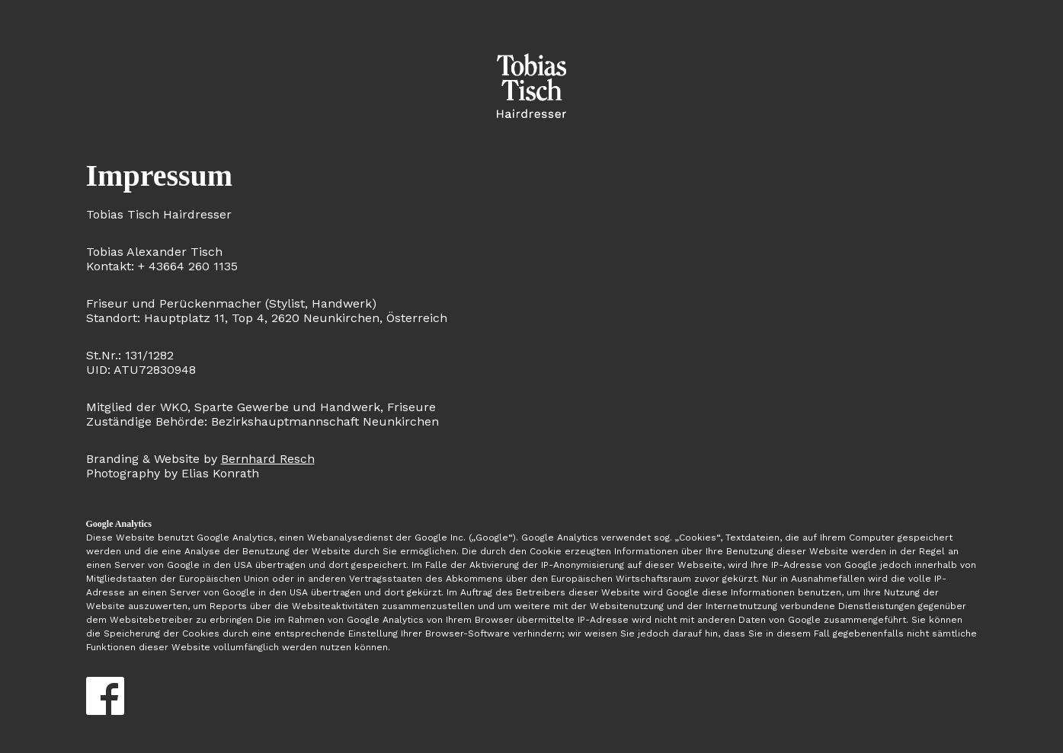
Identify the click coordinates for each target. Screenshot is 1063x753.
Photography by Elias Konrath (200, 465)
